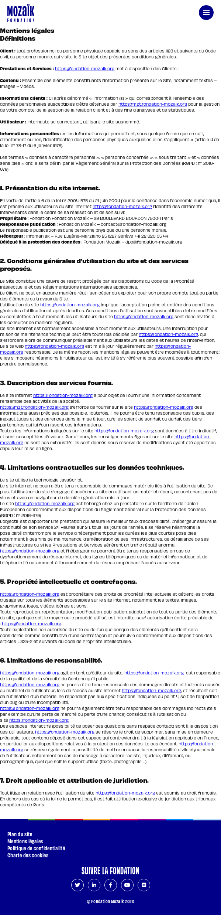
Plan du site (19, 833)
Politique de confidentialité (36, 847)
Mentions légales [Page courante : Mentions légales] (25, 840)
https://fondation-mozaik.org (84, 68)
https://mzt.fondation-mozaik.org (152, 104)
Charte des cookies (27, 854)
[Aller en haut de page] (204, 860)
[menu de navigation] (206, 12)
